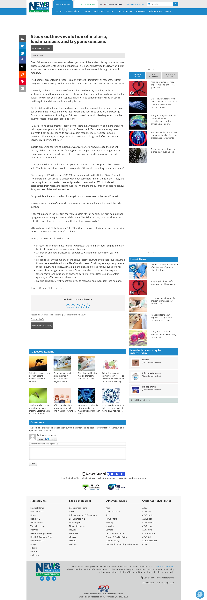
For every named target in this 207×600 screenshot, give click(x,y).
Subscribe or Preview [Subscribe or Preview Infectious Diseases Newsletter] (151, 376)
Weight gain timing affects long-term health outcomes (163, 282)
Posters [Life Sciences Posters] (72, 540)
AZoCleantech (148, 515)
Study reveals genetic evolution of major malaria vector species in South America (39, 409)
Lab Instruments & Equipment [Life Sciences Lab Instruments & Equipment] (83, 515)
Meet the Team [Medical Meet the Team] (113, 511)
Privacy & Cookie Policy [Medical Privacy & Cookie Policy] (116, 537)
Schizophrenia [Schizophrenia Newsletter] (149, 386)
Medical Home (63, 4)
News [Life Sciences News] (71, 511)
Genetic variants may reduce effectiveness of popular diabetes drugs (164, 267)
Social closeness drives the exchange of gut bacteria (163, 150)
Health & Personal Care (41, 537)
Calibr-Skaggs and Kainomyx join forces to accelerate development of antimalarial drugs (113, 377)
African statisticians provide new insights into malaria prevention (65, 408)
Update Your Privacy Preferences (157, 577)
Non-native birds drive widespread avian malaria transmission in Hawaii (89, 409)
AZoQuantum (148, 533)
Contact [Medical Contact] (109, 529)
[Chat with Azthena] (200, 594)
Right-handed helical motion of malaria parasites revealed (87, 376)
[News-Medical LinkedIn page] (54, 578)
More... (168, 11)
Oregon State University (51, 288)
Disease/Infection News (75, 314)
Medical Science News (51, 314)
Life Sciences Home (86, 4)
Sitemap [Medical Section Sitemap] (109, 522)
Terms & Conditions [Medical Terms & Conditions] (115, 533)
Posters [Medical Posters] (33, 551)
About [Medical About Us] (108, 508)
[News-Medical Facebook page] (42, 578)
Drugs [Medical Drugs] (33, 544)
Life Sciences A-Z (77, 518)
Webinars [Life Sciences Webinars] (73, 533)
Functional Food (37, 511)
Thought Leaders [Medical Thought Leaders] (38, 526)
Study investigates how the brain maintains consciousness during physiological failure (163, 119)
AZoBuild (146, 537)
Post (33, 463)
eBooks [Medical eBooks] (33, 548)
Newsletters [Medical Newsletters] (111, 518)
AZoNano (146, 511)
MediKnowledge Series (41, 533)
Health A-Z (35, 518)
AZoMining (147, 529)
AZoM (145, 508)
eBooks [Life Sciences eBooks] (72, 537)
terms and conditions (164, 566)
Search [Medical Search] (109, 515)
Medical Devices (38, 540)
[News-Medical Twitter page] (48, 578)
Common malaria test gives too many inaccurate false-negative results (64, 377)
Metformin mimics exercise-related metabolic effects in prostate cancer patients (164, 135)
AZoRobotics (148, 522)
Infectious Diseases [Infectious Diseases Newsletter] (151, 373)
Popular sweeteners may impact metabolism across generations (163, 85)
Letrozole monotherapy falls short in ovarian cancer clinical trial (164, 301)
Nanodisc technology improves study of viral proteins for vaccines (161, 317)
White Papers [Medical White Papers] (36, 522)
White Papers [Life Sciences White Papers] (75, 522)
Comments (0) (37, 319)
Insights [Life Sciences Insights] (73, 529)
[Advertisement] (78, 336)
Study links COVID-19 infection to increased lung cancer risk (163, 334)
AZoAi (145, 544)
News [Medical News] (33, 515)
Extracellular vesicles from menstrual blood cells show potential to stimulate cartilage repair (164, 102)
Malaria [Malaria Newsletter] (145, 359)
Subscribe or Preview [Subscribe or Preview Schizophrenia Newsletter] (151, 389)
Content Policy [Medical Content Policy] (112, 540)
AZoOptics (147, 518)
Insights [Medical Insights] (34, 529)
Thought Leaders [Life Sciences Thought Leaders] (77, 526)
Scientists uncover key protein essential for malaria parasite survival (39, 377)
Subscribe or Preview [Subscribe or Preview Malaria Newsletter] (151, 362)
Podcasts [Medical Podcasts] (34, 555)
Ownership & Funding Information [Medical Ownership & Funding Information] (122, 544)
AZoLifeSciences (149, 540)
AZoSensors (147, 526)
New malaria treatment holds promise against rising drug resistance (113, 408)
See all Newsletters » (140, 400)
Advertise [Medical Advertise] (110, 526)
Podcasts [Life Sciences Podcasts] (73, 544)
